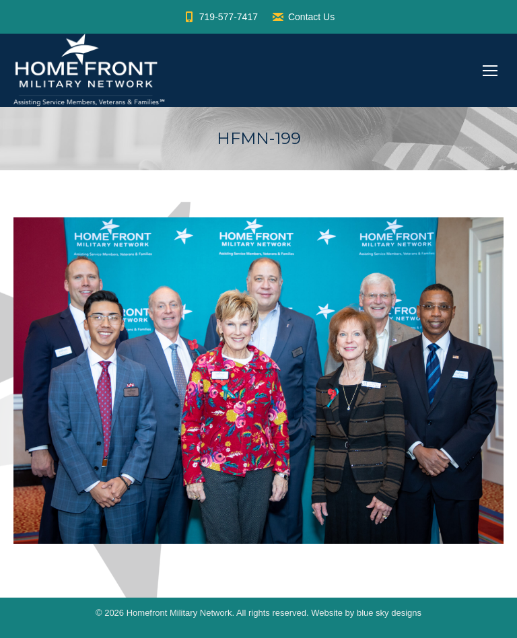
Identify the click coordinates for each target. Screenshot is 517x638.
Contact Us (303, 17)
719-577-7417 (220, 17)
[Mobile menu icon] (490, 70)
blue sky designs (389, 613)
